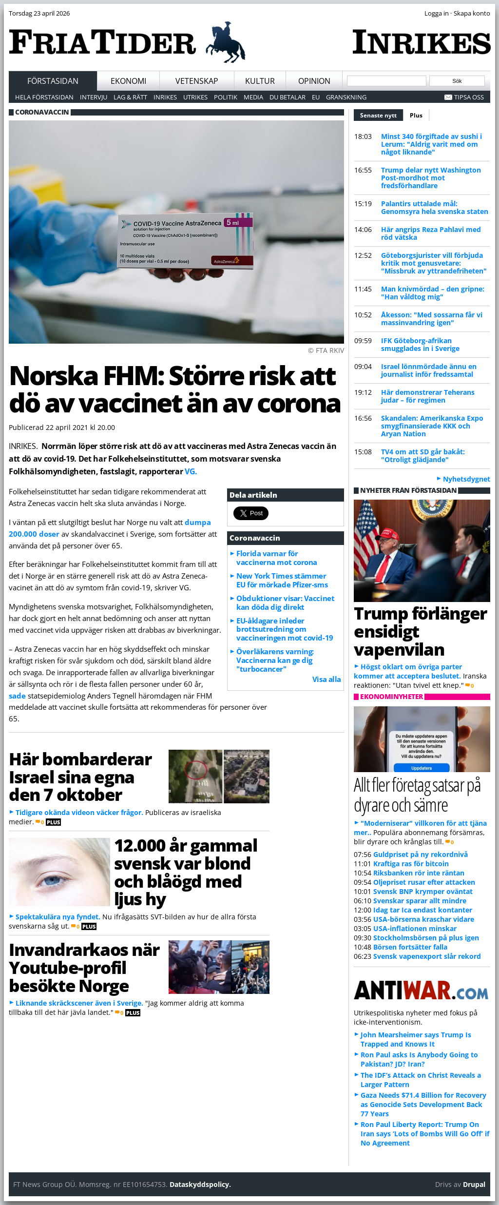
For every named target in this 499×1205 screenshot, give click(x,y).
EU (316, 97)
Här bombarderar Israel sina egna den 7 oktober (80, 776)
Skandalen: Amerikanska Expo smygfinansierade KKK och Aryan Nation (432, 425)
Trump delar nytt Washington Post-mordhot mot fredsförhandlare (431, 177)
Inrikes (165, 97)
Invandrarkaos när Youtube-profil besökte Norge (84, 967)
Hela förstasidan (44, 97)
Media (253, 97)
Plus (416, 115)
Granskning (346, 97)
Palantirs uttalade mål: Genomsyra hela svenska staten (434, 207)
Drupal (474, 1184)
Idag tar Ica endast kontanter (422, 909)
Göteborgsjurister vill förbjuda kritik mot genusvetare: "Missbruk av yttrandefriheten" (434, 263)
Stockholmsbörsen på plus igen (426, 937)
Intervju (93, 97)
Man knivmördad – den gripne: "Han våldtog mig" (432, 292)
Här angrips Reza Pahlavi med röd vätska (431, 233)
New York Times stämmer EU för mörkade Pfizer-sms (281, 580)
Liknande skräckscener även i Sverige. (79, 1003)
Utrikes (195, 97)
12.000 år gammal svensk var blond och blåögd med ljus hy (185, 871)
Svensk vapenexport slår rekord (427, 956)
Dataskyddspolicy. (200, 1184)
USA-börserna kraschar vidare (423, 919)
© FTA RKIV (326, 350)
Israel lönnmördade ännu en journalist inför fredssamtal (429, 370)
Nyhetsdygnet (466, 479)
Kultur (260, 81)
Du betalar (287, 97)
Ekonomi (128, 81)
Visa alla (326, 679)
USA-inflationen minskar (415, 928)
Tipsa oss (469, 97)
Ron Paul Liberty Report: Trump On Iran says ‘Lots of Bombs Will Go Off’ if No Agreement (425, 1133)
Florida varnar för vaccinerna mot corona (276, 557)
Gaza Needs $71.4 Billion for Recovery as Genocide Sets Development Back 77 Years (423, 1104)
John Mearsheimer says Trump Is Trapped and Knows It (416, 1039)
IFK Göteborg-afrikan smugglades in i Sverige (420, 344)
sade (17, 695)
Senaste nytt (381, 114)
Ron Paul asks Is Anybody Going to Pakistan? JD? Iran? (419, 1059)
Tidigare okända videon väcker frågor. (79, 812)
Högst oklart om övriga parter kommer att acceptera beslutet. (408, 671)
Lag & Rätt (130, 97)
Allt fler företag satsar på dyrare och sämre (417, 794)
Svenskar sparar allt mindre (419, 900)
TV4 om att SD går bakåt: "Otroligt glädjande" (423, 455)
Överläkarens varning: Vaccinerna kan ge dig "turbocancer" (275, 660)
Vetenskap (196, 81)
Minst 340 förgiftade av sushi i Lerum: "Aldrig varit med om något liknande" (431, 144)
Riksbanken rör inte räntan (418, 872)
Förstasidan (52, 81)
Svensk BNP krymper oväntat (423, 891)
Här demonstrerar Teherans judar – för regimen (428, 396)
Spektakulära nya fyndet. (58, 916)
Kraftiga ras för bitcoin (411, 863)
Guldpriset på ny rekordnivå (420, 854)
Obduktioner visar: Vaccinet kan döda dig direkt (285, 602)
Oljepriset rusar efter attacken (424, 882)
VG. (191, 471)
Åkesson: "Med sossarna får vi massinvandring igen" (431, 318)
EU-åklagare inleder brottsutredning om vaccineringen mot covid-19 (284, 629)
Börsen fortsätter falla (410, 947)
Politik (225, 97)
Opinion (314, 81)
